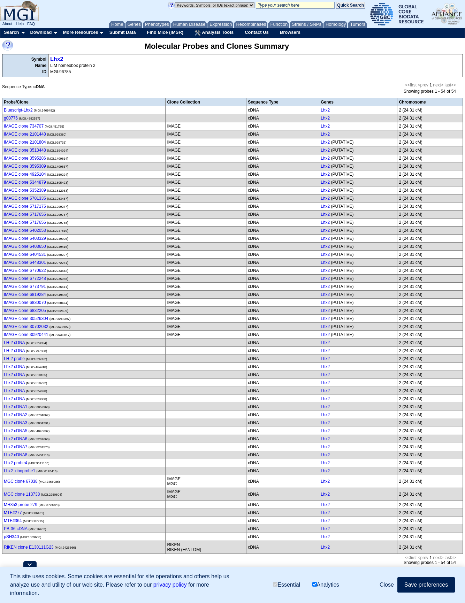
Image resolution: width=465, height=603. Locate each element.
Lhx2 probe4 (15, 462)
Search (11, 32)
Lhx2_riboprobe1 (19, 470)
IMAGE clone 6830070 (25, 302)
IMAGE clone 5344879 (25, 182)
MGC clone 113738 (22, 494)
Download (41, 32)
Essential (286, 585)
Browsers (290, 32)
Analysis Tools (214, 33)
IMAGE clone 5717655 (25, 214)
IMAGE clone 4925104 (25, 174)
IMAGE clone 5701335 (25, 198)
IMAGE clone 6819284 (25, 294)
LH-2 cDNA (14, 342)
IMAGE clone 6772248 (25, 278)
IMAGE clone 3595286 (25, 158)
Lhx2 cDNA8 (15, 454)
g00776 (11, 118)
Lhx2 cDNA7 (15, 446)
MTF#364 (13, 520)
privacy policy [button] (170, 585)
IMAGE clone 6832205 (25, 310)
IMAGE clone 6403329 (25, 238)
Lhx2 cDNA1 (15, 406)
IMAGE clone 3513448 (25, 150)
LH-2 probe (14, 358)
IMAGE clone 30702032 (26, 326)
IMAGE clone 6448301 (25, 262)
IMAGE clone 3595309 (25, 166)
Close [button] (387, 585)
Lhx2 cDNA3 (15, 422)
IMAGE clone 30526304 (26, 318)
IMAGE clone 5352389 (25, 190)
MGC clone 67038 (21, 481)
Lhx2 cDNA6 (15, 438)
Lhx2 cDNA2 (15, 414)
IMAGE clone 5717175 (25, 206)
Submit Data (122, 32)
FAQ (31, 24)
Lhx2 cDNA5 (15, 430)
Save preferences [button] (426, 585)
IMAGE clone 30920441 (26, 334)
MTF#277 (13, 512)
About (7, 24)
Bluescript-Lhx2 (18, 110)
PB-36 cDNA (15, 528)
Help (20, 24)
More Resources (80, 32)
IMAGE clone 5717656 (25, 222)
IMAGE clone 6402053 (25, 230)
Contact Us (257, 32)
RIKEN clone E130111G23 (29, 547)
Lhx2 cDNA (14, 366)
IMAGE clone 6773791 (25, 286)
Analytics (325, 585)
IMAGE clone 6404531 (25, 254)
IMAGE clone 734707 (24, 126)
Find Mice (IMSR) (165, 32)
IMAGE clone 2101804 (25, 142)
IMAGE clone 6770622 (25, 270)
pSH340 (11, 536)
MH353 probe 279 (20, 504)
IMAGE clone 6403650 (25, 246)
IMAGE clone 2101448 (25, 134)
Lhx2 (56, 59)
